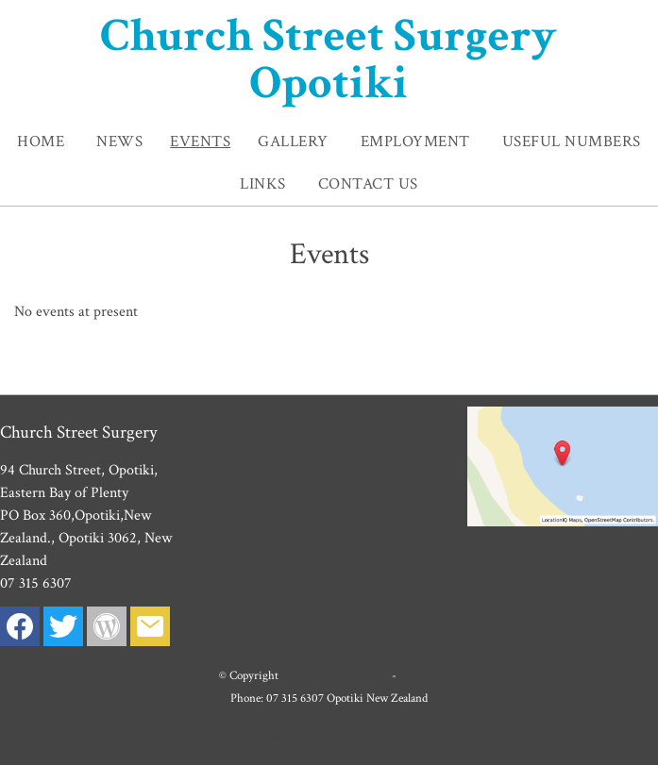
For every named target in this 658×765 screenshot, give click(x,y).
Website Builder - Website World (329, 735)
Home (40, 141)
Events (200, 141)
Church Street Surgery (335, 675)
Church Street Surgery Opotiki (328, 60)
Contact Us (368, 184)
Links (263, 184)
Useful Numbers (571, 141)
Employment (415, 141)
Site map (419, 675)
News (119, 141)
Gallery (293, 141)
